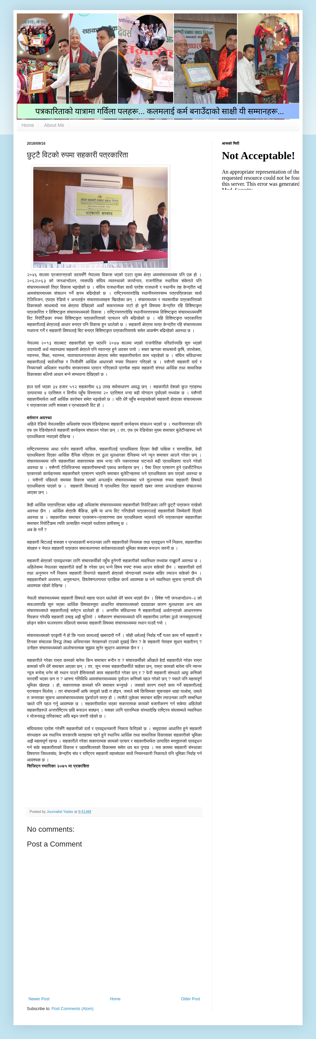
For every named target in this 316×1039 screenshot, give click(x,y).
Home (28, 125)
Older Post (190, 999)
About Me (54, 125)
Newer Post (39, 999)
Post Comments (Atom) (72, 1008)
